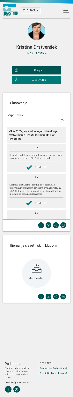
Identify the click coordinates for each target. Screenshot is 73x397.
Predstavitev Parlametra (52, 368)
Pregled (38, 70)
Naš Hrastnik (36, 53)
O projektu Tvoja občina (52, 373)
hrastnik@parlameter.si (17, 382)
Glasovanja (39, 79)
